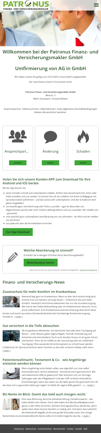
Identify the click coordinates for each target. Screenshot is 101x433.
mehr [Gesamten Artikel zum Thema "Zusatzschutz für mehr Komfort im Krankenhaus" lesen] (18, 316)
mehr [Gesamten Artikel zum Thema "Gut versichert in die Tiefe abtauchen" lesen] (6, 350)
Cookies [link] (70, 428)
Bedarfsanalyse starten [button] (40, 262)
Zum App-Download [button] (17, 232)
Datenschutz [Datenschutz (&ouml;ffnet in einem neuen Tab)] (30, 428)
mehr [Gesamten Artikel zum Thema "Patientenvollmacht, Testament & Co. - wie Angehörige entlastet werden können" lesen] (90, 385)
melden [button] (50, 162)
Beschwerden (59, 428)
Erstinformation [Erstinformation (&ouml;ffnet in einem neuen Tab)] (45, 428)
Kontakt (78, 428)
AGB (85, 428)
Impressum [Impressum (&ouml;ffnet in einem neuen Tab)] (19, 428)
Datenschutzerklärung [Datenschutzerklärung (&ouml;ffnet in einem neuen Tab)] (88, 270)
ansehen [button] (18, 162)
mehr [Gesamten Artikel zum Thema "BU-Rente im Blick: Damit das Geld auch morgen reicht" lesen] (86, 416)
